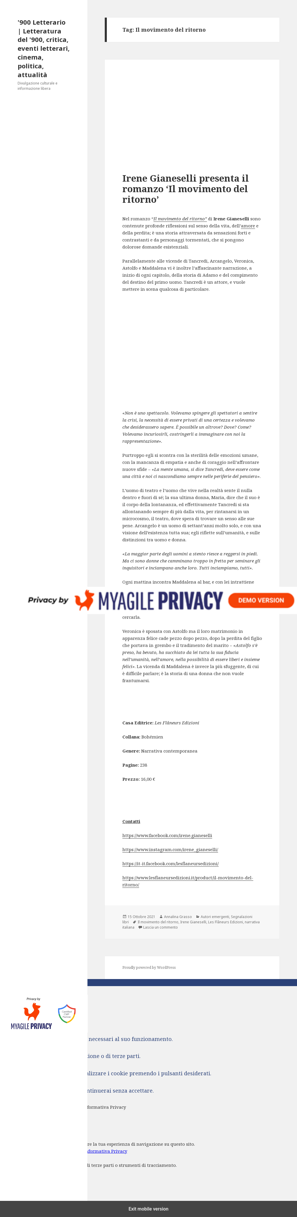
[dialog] (148, 1163)
